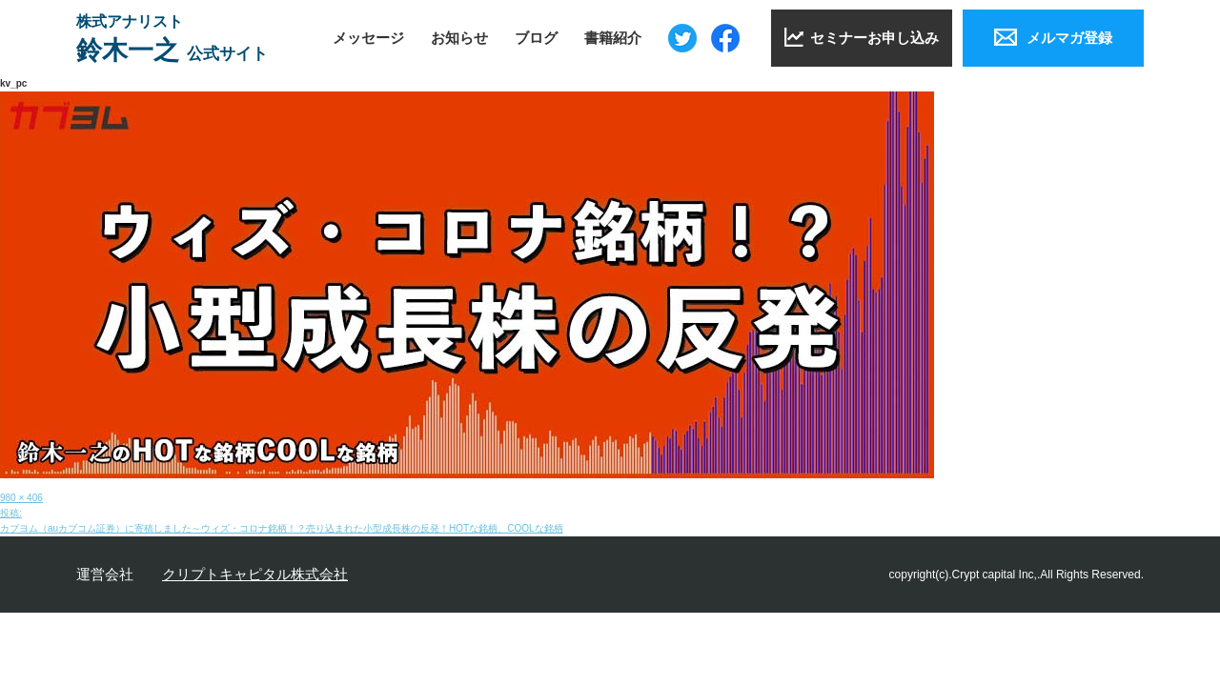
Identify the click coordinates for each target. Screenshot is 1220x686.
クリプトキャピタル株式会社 (255, 574)
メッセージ (368, 38)
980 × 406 (21, 498)
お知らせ (459, 38)
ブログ (536, 38)
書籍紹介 (612, 38)
